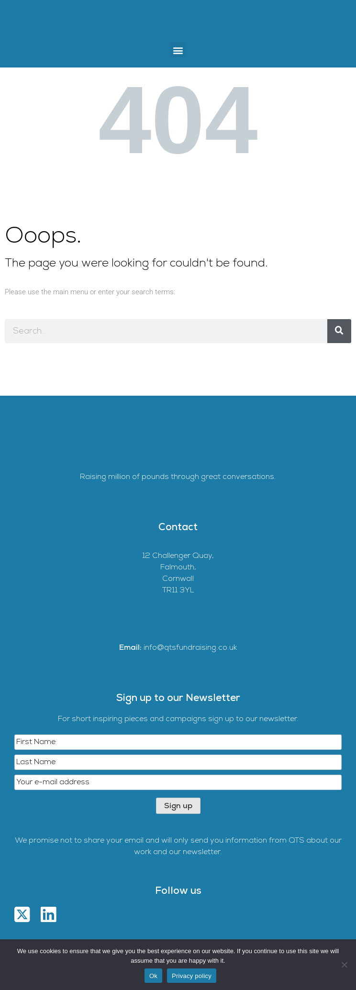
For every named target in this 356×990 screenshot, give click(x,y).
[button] (178, 50)
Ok (153, 975)
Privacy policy (191, 975)
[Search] (339, 331)
